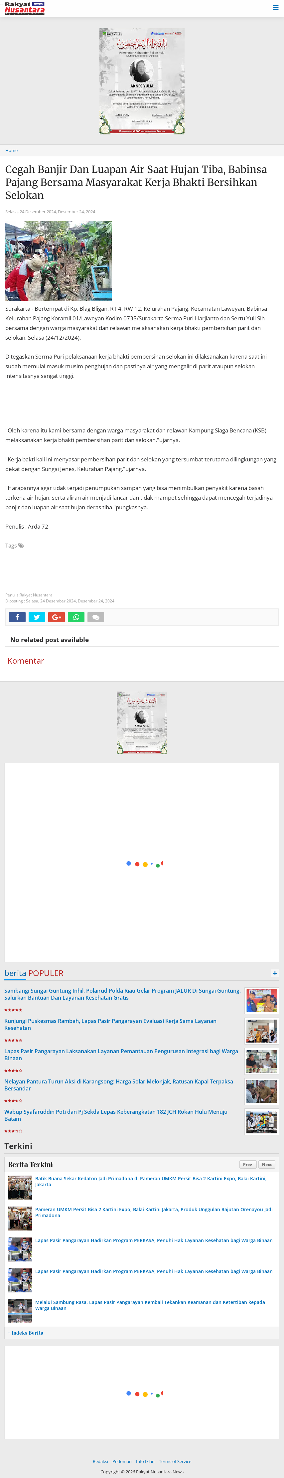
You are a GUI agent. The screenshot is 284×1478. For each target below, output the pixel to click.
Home (11, 150)
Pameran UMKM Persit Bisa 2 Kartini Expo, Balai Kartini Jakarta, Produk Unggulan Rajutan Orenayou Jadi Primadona (154, 1212)
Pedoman (122, 1461)
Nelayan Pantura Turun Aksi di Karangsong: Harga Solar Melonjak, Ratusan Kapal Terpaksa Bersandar (118, 1085)
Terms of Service (175, 1461)
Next (267, 1164)
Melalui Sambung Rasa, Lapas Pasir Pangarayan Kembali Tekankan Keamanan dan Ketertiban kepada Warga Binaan (150, 1305)
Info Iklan (145, 1461)
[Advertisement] (142, 863)
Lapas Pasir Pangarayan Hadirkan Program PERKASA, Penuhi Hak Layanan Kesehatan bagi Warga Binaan (154, 1240)
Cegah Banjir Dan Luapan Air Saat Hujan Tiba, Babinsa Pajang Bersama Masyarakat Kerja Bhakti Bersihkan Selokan (136, 182)
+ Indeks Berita (25, 1333)
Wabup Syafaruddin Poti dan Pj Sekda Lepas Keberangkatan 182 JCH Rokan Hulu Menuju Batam (115, 1115)
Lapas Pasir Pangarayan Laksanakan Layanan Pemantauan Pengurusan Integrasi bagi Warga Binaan (121, 1055)
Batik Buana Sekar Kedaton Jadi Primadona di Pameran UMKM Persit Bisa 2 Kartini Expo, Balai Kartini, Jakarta (151, 1181)
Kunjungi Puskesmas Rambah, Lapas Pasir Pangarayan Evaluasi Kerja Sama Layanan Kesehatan (110, 1024)
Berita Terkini (30, 1165)
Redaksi (100, 1461)
